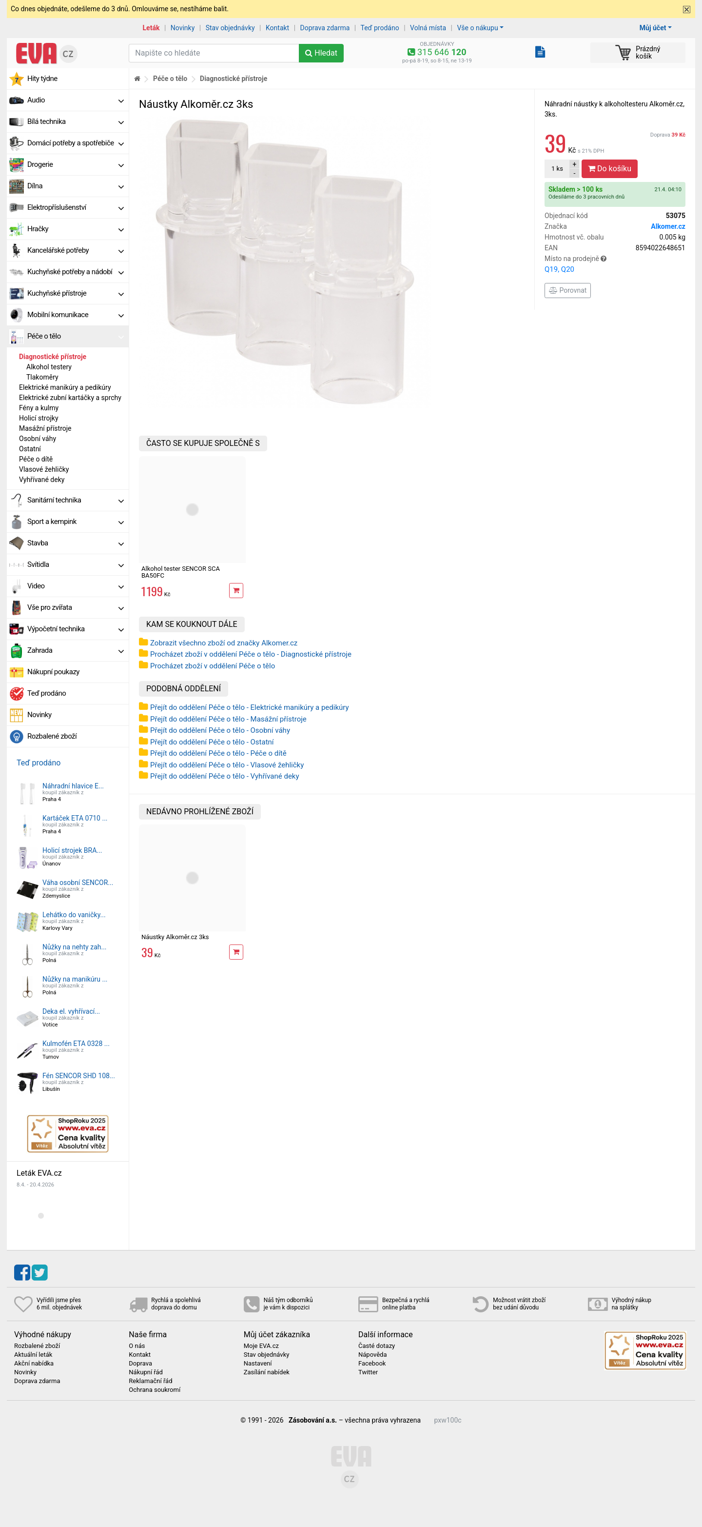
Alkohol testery (49, 367)
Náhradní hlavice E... (73, 786)
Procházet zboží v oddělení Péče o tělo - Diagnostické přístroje (250, 654)
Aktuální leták (33, 1354)
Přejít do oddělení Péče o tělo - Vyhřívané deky (224, 776)
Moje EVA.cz (261, 1346)
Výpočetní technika (75, 629)
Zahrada (75, 650)
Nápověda (372, 1354)
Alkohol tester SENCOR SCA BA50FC (180, 572)
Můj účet (653, 28)
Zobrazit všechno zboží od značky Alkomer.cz (223, 643)
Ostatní (30, 449)
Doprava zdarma (325, 28)
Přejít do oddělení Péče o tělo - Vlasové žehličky (227, 765)
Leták (151, 28)
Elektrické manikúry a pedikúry (65, 387)
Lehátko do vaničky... (74, 915)
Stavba (75, 543)
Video (75, 586)
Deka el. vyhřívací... (71, 1011)
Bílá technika (75, 121)
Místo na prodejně (615, 265)
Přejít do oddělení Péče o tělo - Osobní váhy (220, 730)
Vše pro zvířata (75, 607)
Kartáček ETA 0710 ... (75, 818)
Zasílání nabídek (267, 1372)
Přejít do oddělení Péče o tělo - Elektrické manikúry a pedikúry (249, 707)
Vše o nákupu (477, 28)
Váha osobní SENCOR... (77, 882)
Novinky (183, 28)
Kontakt (277, 28)
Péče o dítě (36, 459)
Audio (75, 100)
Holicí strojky (38, 418)
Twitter (368, 1372)
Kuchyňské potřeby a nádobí (75, 272)
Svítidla (75, 564)
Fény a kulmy (38, 408)
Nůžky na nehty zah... (74, 947)
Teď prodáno (379, 28)
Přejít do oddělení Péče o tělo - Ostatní (212, 742)
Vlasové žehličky (44, 469)
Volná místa (428, 28)
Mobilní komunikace (75, 315)
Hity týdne (42, 78)
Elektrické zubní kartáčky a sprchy (70, 398)
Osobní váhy (37, 438)
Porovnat (567, 290)
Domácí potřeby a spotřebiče (75, 143)
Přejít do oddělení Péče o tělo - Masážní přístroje (228, 719)
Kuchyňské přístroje (75, 293)
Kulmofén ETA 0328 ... (76, 1043)
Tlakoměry (42, 377)
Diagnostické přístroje (52, 357)
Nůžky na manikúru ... (75, 979)
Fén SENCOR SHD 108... (78, 1076)
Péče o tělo (75, 336)
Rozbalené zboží (52, 736)
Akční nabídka (34, 1363)
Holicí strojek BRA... (72, 850)
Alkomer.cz (668, 226)
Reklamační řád (150, 1381)
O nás (137, 1346)
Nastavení (258, 1363)
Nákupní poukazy (53, 671)
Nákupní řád (146, 1372)
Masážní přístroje (45, 428)
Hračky (75, 229)
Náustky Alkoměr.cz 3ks (175, 937)
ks (557, 168)
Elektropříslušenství (75, 207)
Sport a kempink (75, 521)
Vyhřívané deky (41, 479)
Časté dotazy (376, 1346)
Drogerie (75, 164)
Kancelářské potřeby (75, 250)
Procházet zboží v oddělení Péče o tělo (212, 666)
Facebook (372, 1363)
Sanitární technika (75, 500)
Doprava (667, 135)
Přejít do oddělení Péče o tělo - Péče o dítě (218, 753)
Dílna (75, 186)
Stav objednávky (230, 28)
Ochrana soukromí (154, 1389)
